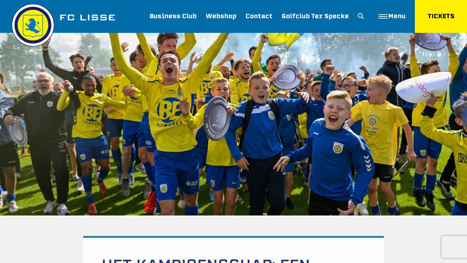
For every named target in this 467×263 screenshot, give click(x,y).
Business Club (173, 16)
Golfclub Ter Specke (315, 16)
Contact (259, 16)
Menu (392, 16)
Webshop (221, 16)
